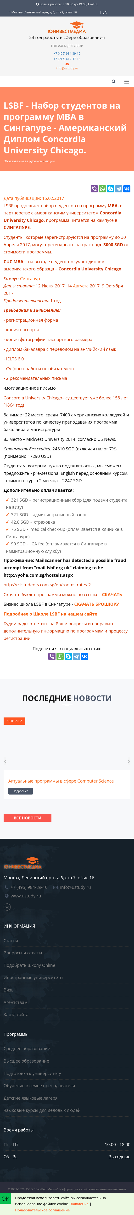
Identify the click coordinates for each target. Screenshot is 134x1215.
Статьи (11, 940)
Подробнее (20, 791)
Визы (9, 990)
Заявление (79, 1203)
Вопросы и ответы (23, 953)
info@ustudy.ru (67, 68)
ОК (5, 1198)
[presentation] (5, 761)
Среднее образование (27, 1048)
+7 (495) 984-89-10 (67, 53)
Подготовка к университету (32, 1073)
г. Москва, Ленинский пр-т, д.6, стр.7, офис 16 (42, 12)
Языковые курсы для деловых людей (42, 1110)
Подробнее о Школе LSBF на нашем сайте (50, 614)
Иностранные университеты (33, 977)
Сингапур (30, 278)
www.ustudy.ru (26, 896)
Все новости (27, 818)
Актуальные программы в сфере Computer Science (61, 781)
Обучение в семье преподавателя (39, 1085)
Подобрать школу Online (29, 965)
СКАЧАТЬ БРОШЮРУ (96, 604)
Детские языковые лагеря (31, 1098)
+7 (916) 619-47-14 (67, 58)
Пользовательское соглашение (42, 1210)
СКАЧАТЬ (112, 594)
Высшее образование (26, 1061)
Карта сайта (16, 1014)
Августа (81, 286)
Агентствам (16, 1002)
